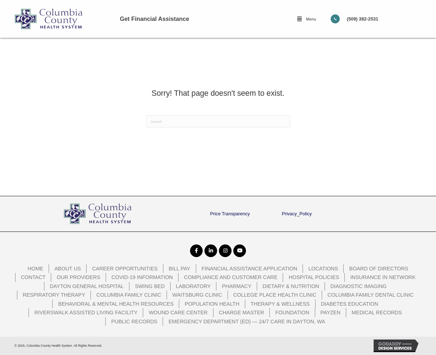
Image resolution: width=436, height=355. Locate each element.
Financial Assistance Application (250, 268)
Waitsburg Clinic (197, 295)
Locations (323, 268)
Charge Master (241, 312)
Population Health (212, 304)
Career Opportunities (124, 268)
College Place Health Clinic (274, 295)
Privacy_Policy (297, 213)
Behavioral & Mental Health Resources (115, 304)
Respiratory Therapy (54, 295)
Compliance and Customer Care (230, 277)
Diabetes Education (349, 304)
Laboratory (193, 286)
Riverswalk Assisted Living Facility (85, 312)
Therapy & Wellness (280, 304)
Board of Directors (378, 268)
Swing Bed (149, 286)
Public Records (134, 321)
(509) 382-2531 (362, 19)
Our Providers (78, 277)
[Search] (218, 121)
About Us (67, 268)
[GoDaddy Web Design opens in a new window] (398, 345)
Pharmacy (236, 286)
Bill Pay (179, 268)
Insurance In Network (382, 277)
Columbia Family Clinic (128, 295)
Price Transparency (230, 213)
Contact (33, 277)
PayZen (331, 312)
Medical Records (377, 312)
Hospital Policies (314, 277)
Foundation (292, 312)
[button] (306, 18)
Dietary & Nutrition (291, 286)
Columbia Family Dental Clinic (370, 295)
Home (35, 268)
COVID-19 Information (142, 277)
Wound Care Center (178, 312)
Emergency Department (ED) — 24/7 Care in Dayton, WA (246, 321)
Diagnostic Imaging (358, 286)
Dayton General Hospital (87, 286)
